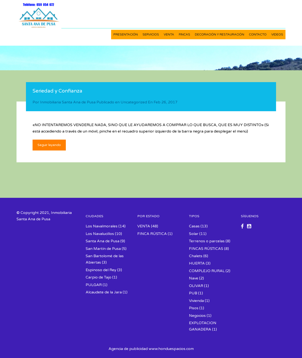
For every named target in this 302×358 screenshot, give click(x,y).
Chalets (195, 256)
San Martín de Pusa (103, 248)
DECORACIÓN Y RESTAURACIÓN (219, 34)
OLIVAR (196, 285)
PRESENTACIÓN (125, 34)
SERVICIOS (151, 34)
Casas (194, 226)
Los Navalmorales (101, 226)
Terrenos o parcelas (207, 241)
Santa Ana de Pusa (102, 241)
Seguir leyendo (49, 145)
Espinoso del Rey (101, 270)
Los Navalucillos (100, 233)
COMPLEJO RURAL (207, 271)
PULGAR (94, 285)
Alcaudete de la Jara (104, 292)
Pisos (193, 308)
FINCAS (184, 34)
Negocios (197, 315)
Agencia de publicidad (128, 348)
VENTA (169, 34)
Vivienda (196, 300)
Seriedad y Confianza (57, 91)
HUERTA (197, 263)
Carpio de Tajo (98, 277)
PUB (193, 293)
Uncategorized (134, 102)
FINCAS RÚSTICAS (206, 248)
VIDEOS (277, 34)
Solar (193, 233)
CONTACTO (258, 34)
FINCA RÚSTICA (152, 233)
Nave (193, 278)
